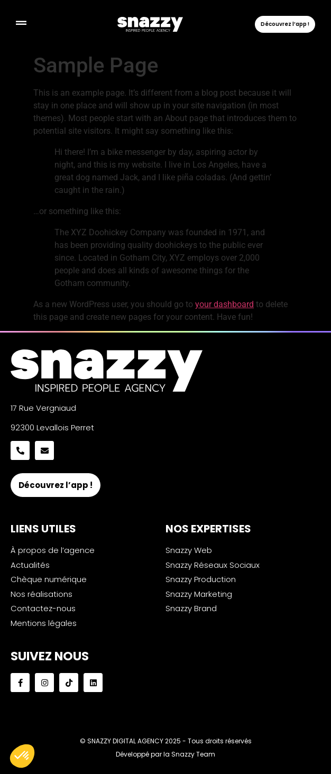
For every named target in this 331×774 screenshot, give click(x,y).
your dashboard (224, 304)
